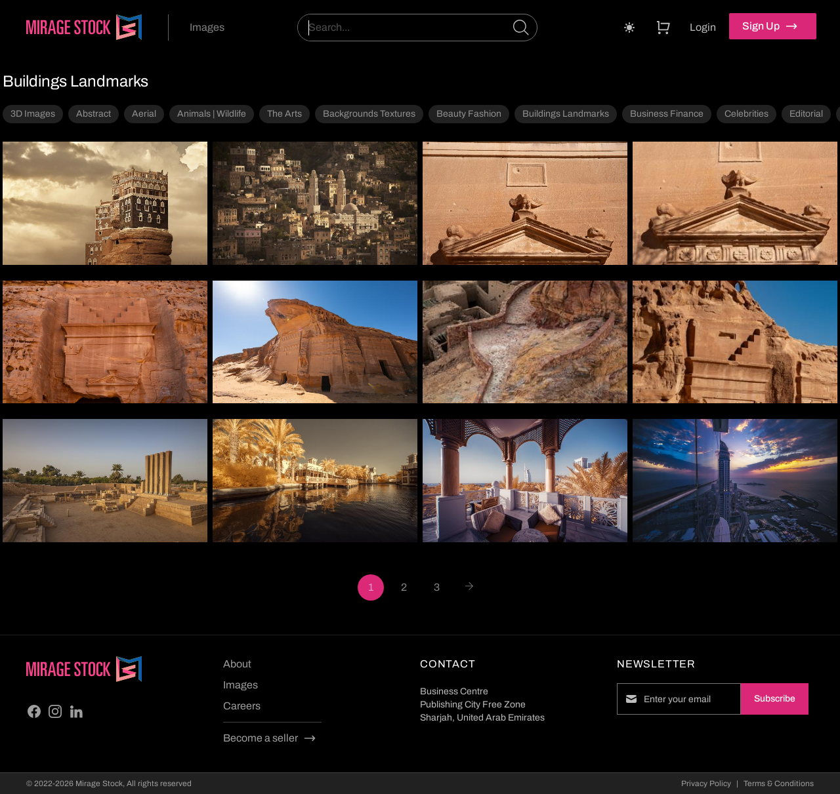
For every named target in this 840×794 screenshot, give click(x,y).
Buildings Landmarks (565, 114)
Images (207, 27)
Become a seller (269, 737)
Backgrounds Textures (369, 114)
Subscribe (774, 698)
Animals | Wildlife (211, 114)
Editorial (806, 114)
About (237, 663)
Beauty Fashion (468, 114)
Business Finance (667, 114)
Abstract (93, 114)
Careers (242, 705)
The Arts (284, 114)
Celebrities (746, 114)
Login (703, 27)
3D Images (32, 114)
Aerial (144, 114)
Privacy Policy (706, 783)
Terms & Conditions (779, 783)
